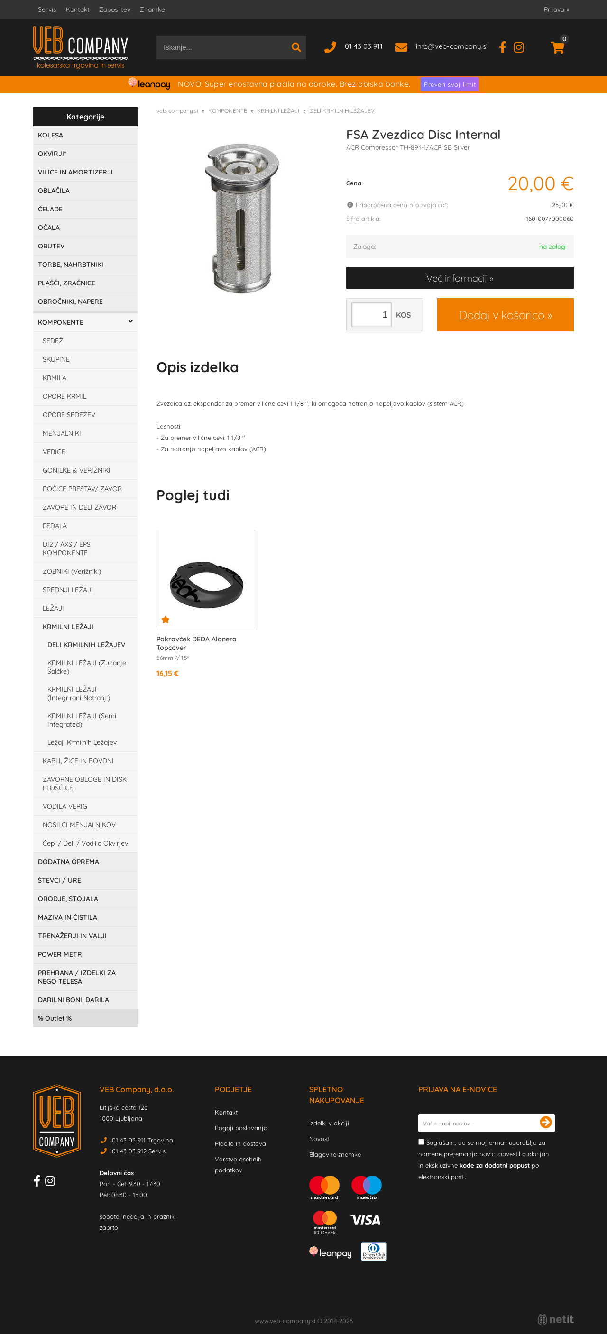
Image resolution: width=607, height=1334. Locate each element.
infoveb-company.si (451, 46)
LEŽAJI (53, 608)
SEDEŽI (54, 341)
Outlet (54, 1018)
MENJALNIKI (62, 433)
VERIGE (54, 452)
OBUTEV (51, 246)
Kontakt (78, 9)
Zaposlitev (114, 9)
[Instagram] (522, 46)
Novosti (320, 1138)
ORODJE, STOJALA (68, 899)
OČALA (49, 227)
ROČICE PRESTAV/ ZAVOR (82, 488)
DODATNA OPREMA (68, 862)
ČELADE (50, 209)
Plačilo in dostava (240, 1143)
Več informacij (456, 278)
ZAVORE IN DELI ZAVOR (79, 507)
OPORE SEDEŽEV (69, 415)
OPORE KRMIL (64, 396)
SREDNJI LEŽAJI (68, 589)
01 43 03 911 (364, 46)
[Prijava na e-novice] (546, 1123)
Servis (47, 9)
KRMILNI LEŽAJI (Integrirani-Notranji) (78, 693)
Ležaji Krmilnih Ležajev (82, 742)
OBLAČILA (54, 190)
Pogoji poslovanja (241, 1128)
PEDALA (55, 525)
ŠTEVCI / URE (59, 880)
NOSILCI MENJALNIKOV (79, 825)
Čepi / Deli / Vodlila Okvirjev (85, 843)
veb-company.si (177, 110)
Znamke (152, 9)
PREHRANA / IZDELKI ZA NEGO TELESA (77, 977)
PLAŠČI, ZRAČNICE (66, 283)
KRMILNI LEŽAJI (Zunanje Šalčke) (86, 667)
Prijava (556, 9)
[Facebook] (506, 46)
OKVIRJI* (52, 153)
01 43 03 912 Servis (139, 1151)
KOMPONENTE (60, 322)
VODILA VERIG (65, 806)
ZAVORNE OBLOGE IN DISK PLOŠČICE (85, 783)
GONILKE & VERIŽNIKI (76, 470)
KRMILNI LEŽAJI (68, 626)
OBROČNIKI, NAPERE (70, 301)
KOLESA (50, 135)
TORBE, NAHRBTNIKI (70, 264)
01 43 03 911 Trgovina (142, 1140)
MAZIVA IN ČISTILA (67, 917)
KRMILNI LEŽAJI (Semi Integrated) (81, 720)
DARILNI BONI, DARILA (73, 1000)
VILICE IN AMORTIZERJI (75, 172)
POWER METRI (61, 954)
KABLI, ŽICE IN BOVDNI (78, 761)
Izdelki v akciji (329, 1123)
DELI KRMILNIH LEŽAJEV (86, 644)
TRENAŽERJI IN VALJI (72, 936)
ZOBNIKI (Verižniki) (72, 571)
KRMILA (54, 378)
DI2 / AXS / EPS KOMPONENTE (67, 548)
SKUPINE (56, 359)
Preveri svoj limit (450, 84)
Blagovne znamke (335, 1154)
